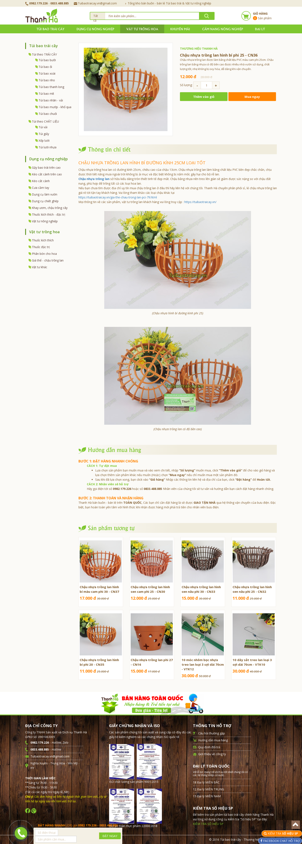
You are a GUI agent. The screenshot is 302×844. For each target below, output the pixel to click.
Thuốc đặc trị (41, 247)
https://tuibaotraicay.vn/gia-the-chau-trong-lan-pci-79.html (117, 197)
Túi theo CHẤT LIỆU (45, 121)
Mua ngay (252, 96)
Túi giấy (44, 134)
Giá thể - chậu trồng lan (48, 260)
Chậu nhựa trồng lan (93, 179)
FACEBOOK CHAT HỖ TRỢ (281, 841)
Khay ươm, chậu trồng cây (50, 208)
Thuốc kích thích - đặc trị (48, 214)
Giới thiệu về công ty (212, 754)
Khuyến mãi (180, 29)
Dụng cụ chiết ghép (45, 201)
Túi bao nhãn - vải (51, 100)
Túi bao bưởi (47, 60)
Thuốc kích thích (43, 240)
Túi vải (43, 127)
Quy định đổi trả (209, 747)
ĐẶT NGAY (110, 836)
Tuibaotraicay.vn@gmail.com (95, 3)
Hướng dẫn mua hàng (213, 740)
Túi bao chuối (48, 114)
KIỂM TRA (283, 833)
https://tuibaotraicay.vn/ (200, 202)
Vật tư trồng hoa (142, 29)
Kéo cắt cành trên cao (47, 174)
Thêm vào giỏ (203, 96)
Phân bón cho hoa (44, 254)
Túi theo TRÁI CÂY (44, 54)
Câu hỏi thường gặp (211, 733)
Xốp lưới (44, 140)
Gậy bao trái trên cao (46, 168)
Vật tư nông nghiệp (45, 221)
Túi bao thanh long (51, 87)
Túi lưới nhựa (47, 147)
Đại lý (260, 29)
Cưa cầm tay (40, 188)
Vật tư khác (39, 267)
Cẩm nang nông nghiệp (222, 29)
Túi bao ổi (45, 67)
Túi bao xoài (47, 73)
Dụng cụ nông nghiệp (95, 29)
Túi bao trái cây (50, 29)
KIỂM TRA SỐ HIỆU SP (208, 824)
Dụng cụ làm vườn (44, 194)
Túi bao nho (47, 80)
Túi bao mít (46, 94)
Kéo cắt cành (41, 181)
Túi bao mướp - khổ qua (55, 107)
